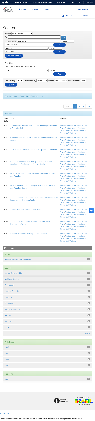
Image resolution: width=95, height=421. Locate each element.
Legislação (76, 2)
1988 (7, 359)
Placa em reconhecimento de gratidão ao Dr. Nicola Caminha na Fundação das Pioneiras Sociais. (31, 162)
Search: (8, 34)
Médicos (8, 297)
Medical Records (12, 291)
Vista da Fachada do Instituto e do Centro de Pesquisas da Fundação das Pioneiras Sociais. (34, 198)
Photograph (9, 285)
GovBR (5, 1)
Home (22, 9)
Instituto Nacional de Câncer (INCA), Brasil (73, 131)
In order (51, 81)
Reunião (8, 321)
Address (8, 327)
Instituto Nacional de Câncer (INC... (19, 259)
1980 (7, 347)
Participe (61, 2)
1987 (7, 365)
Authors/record (74, 81)
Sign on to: (68, 15)
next (88, 106)
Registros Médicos (12, 309)
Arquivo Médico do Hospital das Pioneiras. (27, 209)
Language (83, 9)
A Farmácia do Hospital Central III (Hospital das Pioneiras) (33, 149)
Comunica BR (21, 2)
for (6, 37)
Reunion (8, 315)
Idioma (86, 15)
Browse (36, 9)
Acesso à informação (42, 2)
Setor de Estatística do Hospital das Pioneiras (28, 233)
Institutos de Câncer (13, 279)
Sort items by (30, 81)
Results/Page (10, 81)
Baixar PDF (4, 413)
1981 (6, 353)
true (6, 379)
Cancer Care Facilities (14, 273)
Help (47, 9)
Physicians (9, 303)
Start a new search (13, 55)
